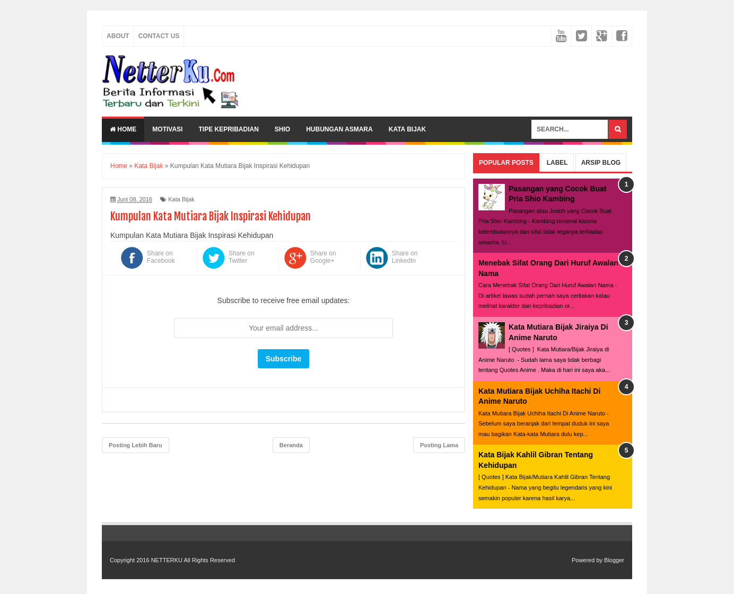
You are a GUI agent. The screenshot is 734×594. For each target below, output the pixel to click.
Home (123, 129)
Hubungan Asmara (339, 129)
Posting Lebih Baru (135, 445)
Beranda (291, 445)
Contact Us (159, 36)
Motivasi (167, 129)
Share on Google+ (323, 257)
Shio (282, 129)
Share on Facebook (161, 257)
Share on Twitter (242, 257)
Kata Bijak (407, 129)
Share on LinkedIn (405, 257)
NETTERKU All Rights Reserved (193, 560)
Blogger (614, 560)
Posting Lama (439, 445)
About (118, 36)
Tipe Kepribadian (228, 129)
